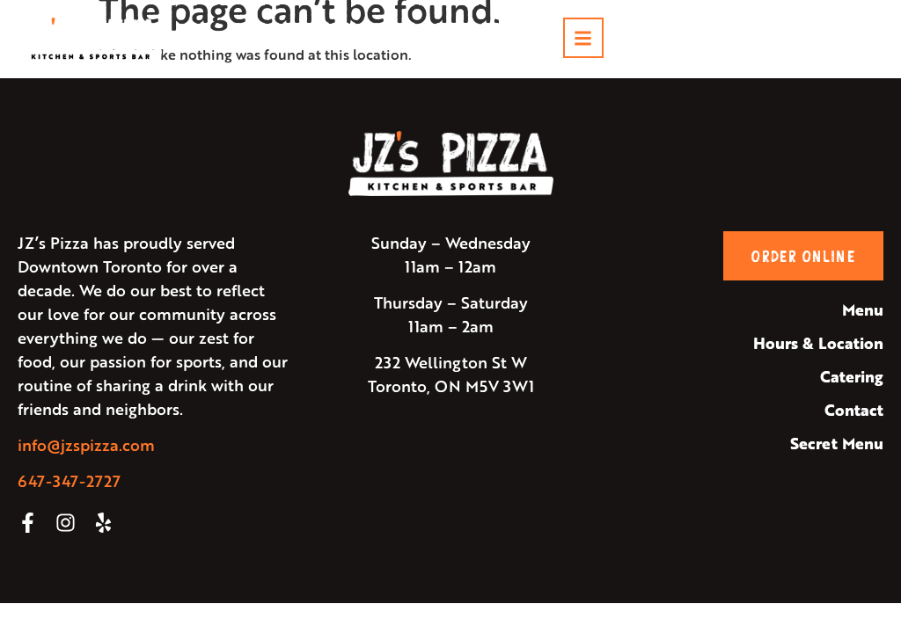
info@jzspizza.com (86, 444)
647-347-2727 (69, 480)
